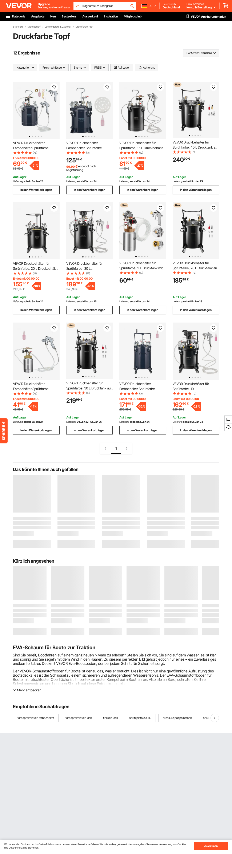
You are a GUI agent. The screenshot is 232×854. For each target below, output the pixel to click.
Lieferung (18, 181)
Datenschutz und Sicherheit (24, 847)
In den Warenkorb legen (36, 189)
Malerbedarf (34, 26)
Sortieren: (193, 53)
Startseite (18, 26)
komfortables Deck (34, 663)
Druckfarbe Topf (84, 26)
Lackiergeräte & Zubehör (58, 26)
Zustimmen (211, 845)
